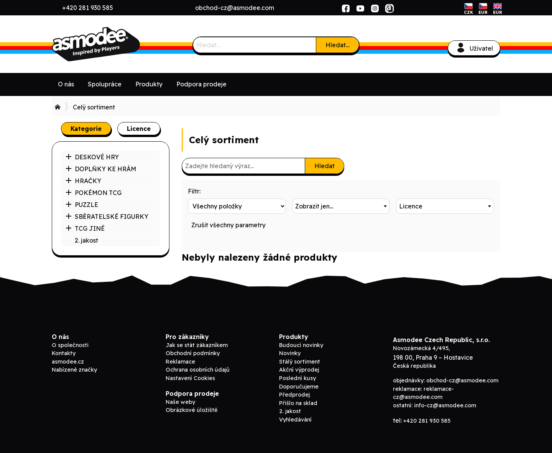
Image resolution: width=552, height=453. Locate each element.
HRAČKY (83, 180)
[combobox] (341, 206)
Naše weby (180, 401)
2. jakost (86, 240)
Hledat (324, 166)
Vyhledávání (295, 419)
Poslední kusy (297, 378)
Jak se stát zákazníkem (197, 345)
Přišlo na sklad (298, 403)
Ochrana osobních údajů (198, 369)
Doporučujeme (299, 386)
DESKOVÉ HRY (92, 157)
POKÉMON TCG (94, 192)
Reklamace (180, 361)
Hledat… (337, 45)
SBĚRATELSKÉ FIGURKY (107, 216)
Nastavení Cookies (190, 378)
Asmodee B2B (109, 44)
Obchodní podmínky (193, 353)
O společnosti (70, 345)
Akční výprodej (299, 369)
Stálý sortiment (299, 361)
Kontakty (64, 353)
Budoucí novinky (301, 345)
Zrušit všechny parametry (228, 225)
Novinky (290, 353)
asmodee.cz (68, 361)
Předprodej (294, 394)
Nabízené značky (74, 369)
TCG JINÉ (85, 228)
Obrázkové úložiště (191, 410)
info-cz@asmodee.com (445, 405)
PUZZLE (82, 204)
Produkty (149, 84)
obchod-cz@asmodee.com (234, 8)
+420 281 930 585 (87, 8)
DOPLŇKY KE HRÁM (101, 169)
